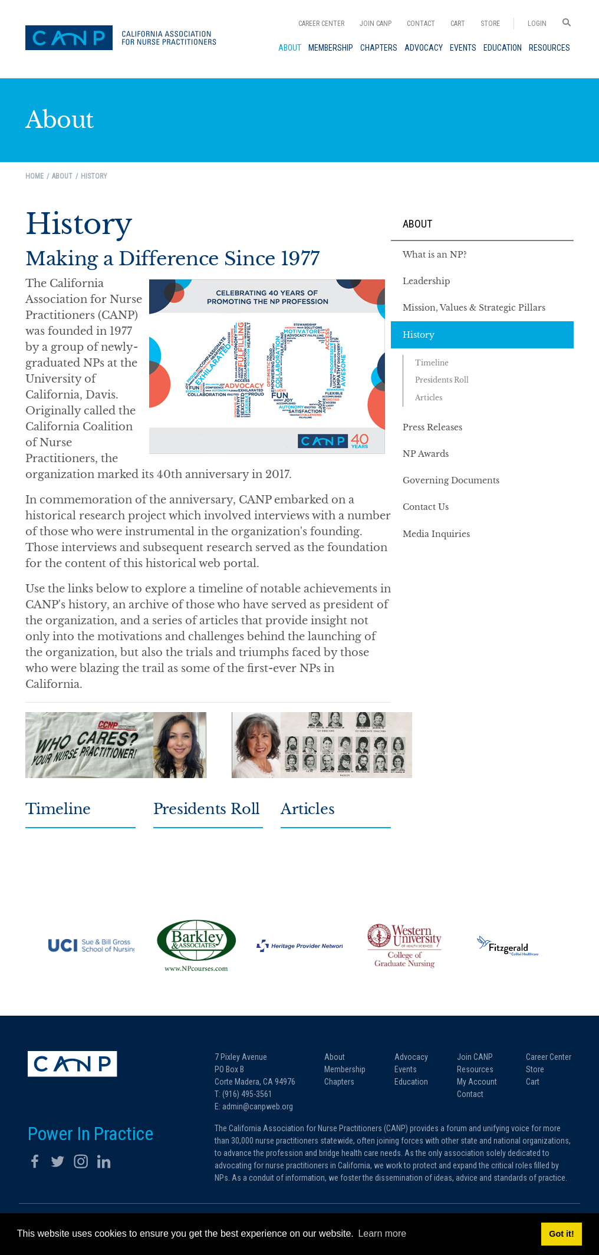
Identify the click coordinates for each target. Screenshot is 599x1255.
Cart (457, 23)
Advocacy (411, 1057)
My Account (477, 1081)
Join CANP (375, 23)
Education (411, 1081)
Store (490, 23)
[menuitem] (290, 48)
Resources (475, 1069)
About (417, 224)
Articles (307, 809)
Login (537, 23)
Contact (421, 23)
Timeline (58, 809)
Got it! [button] (561, 1233)
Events (405, 1069)
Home (34, 176)
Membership (345, 1069)
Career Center (321, 23)
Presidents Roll (206, 809)
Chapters (339, 1081)
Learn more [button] (382, 1233)
